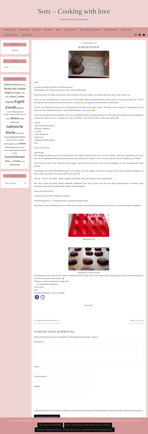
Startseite (9, 30)
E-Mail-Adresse (41, 376)
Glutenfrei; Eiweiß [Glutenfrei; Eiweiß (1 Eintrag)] (15, 114)
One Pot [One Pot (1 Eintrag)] (16, 144)
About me (24, 30)
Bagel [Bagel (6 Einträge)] (8, 92)
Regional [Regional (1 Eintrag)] (21, 147)
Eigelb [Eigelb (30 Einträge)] (19, 101)
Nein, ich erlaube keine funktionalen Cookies (88, 425)
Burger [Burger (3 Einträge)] (18, 93)
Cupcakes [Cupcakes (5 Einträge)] (9, 102)
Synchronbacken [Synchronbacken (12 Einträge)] (15, 156)
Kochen (37, 30)
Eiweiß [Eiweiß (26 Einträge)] (10, 107)
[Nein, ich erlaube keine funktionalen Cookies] (145, 426)
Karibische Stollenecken (47, 322)
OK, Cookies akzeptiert (50, 425)
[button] (37, 297)
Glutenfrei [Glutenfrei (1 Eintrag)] (6, 114)
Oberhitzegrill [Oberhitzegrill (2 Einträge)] (8, 144)
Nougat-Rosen (136, 322)
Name (37, 367)
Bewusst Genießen (90, 30)
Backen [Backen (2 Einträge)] (22, 85)
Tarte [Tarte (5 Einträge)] (7, 161)
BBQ (58, 30)
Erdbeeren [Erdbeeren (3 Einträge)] (20, 108)
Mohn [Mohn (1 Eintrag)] (15, 140)
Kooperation (111, 30)
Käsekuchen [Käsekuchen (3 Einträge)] (15, 137)
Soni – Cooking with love (74, 11)
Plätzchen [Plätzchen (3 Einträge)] (9, 147)
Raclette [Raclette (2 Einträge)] (16, 147)
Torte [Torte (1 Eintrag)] (11, 161)
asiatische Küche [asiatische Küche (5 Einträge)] (12, 84)
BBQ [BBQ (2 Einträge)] (13, 93)
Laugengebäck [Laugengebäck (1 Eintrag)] (10, 140)
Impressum (27, 35)
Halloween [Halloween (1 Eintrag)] (23, 114)
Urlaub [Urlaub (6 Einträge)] (16, 161)
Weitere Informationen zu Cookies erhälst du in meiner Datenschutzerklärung (74, 429)
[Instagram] (136, 35)
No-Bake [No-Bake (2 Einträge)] (21, 140)
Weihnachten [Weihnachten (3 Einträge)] (15, 164)
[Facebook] (140, 35)
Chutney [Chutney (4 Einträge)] (12, 96)
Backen (48, 30)
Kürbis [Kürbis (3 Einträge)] (23, 137)
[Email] (144, 35)
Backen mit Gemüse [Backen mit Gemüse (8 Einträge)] (15, 88)
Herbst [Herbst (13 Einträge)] (14, 118)
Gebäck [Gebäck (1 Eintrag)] (21, 112)
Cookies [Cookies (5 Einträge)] (20, 96)
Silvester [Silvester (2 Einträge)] (23, 150)
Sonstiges (126, 30)
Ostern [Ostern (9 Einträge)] (22, 143)
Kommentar (39, 342)
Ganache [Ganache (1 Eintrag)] (8, 112)
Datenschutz (11, 35)
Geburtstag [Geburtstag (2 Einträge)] (15, 112)
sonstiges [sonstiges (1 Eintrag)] (14, 153)
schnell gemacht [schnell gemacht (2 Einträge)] (14, 150)
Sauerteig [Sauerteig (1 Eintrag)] (5, 150)
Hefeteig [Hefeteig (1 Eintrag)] (7, 118)
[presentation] (53, 401)
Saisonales (70, 30)
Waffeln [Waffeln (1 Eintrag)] (22, 161)
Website (37, 386)
